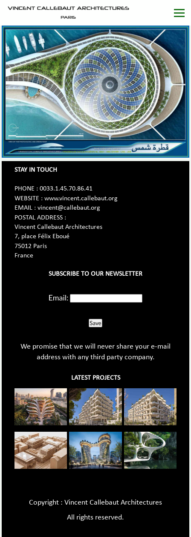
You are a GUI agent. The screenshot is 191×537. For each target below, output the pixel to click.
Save (95, 323)
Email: (59, 297)
